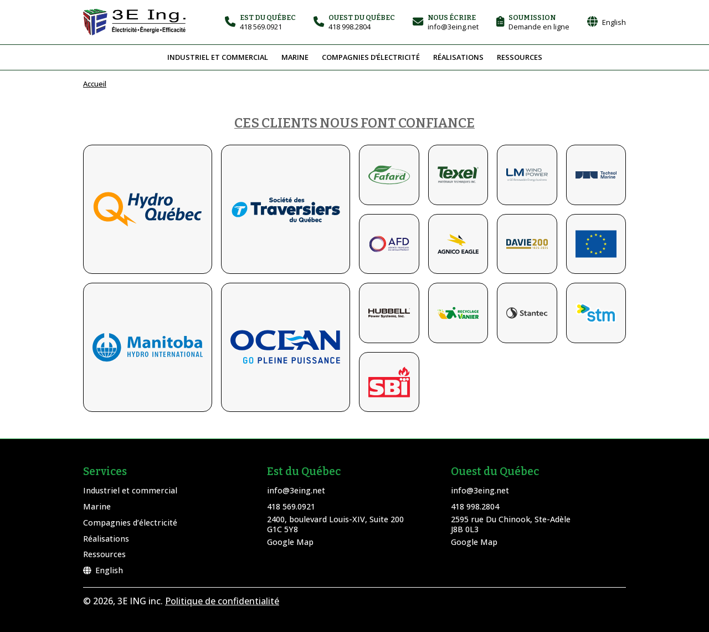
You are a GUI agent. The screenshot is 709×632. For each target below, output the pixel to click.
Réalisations (458, 57)
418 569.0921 (291, 506)
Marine (295, 57)
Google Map (290, 542)
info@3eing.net (296, 490)
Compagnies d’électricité (371, 57)
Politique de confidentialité (222, 601)
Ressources (519, 57)
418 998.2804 (475, 506)
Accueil (94, 84)
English (103, 570)
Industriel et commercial (217, 57)
